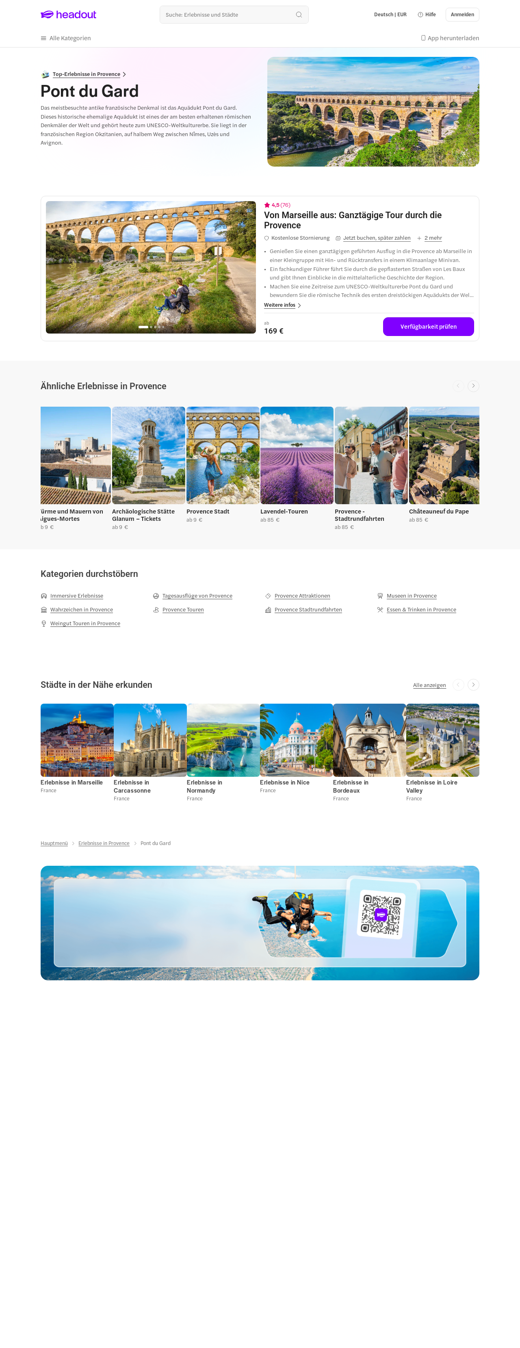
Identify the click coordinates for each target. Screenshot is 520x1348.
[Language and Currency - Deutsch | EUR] (390, 15)
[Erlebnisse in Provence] (104, 843)
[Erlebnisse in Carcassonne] (132, 786)
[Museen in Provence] (407, 595)
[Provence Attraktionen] (297, 595)
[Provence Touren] (178, 609)
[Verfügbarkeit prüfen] (428, 326)
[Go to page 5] (163, 327)
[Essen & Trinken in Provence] (416, 609)
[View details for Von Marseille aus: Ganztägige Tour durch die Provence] (369, 220)
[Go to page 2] (151, 327)
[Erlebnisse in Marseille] (72, 782)
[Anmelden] (462, 15)
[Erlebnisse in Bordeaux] (351, 786)
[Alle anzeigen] (429, 685)
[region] (151, 267)
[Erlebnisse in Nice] (285, 782)
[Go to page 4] (159, 327)
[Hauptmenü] (54, 843)
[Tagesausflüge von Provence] (192, 595)
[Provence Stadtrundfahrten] (303, 609)
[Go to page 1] (143, 327)
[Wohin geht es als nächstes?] (234, 14)
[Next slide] (473, 386)
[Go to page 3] (155, 327)
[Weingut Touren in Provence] (80, 623)
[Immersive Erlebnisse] (72, 595)
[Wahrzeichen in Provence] (77, 609)
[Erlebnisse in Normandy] (205, 786)
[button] (426, 15)
